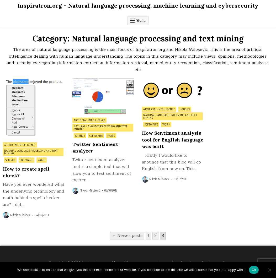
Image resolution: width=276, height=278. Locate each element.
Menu (141, 20)
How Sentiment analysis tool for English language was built (172, 139)
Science (10, 160)
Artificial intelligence (20, 144)
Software (26, 160)
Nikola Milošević (20, 215)
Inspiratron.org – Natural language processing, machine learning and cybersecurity (138, 5)
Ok (254, 270)
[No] (269, 269)
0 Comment (55, 81)
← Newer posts (127, 235)
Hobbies (185, 109)
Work (41, 160)
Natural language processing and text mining (31, 152)
